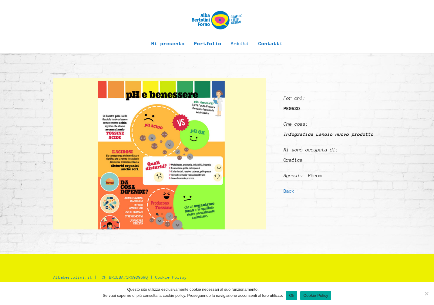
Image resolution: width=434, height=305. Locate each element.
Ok (291, 295)
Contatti (270, 44)
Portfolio (207, 44)
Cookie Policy (171, 277)
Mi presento (168, 44)
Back (289, 191)
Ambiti (240, 44)
